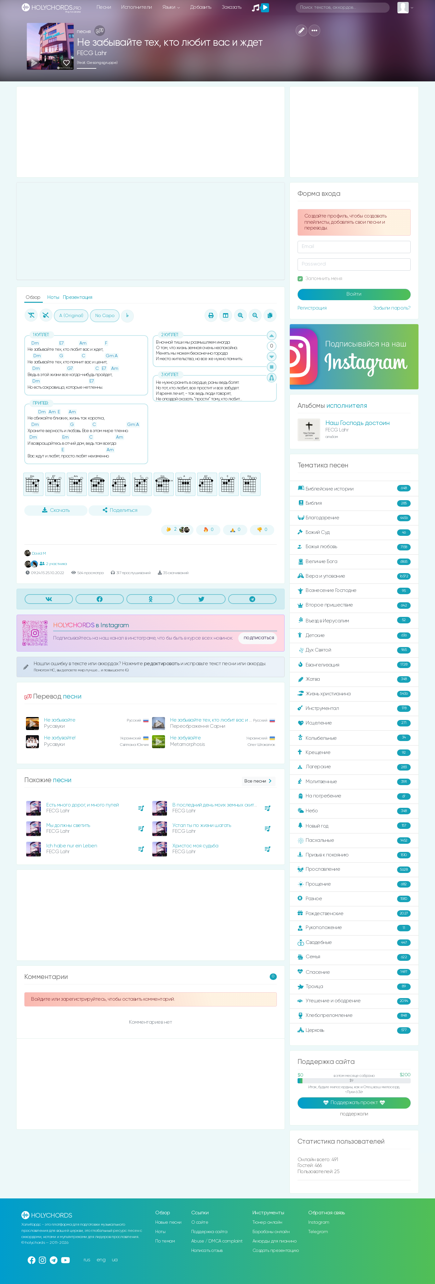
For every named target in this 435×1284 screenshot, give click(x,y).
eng (101, 1259)
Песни (104, 7)
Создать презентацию (276, 1250)
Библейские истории (354, 488)
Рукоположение (354, 928)
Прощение (354, 884)
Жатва (354, 679)
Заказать (231, 7)
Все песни (258, 781)
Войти (354, 294)
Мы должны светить (68, 825)
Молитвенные (354, 782)
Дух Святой (354, 650)
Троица (354, 987)
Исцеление (354, 723)
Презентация (77, 297)
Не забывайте (59, 720)
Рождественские (354, 913)
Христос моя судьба (195, 845)
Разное (354, 899)
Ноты (53, 297)
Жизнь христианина (354, 694)
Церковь (354, 1030)
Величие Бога (354, 562)
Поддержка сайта (209, 1232)
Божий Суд (354, 532)
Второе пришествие (354, 605)
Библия (354, 503)
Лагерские (354, 767)
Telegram (318, 1232)
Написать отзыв (207, 1250)
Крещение (354, 752)
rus (87, 1259)
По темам (165, 1241)
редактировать (162, 663)
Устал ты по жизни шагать (201, 825)
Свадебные (354, 942)
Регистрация (312, 308)
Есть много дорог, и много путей (82, 805)
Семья (354, 957)
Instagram (318, 1222)
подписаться (259, 638)
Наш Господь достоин (357, 423)
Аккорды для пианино (275, 1241)
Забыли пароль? (392, 308)
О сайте (199, 1222)
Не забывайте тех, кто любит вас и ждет (215, 720)
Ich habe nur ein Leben (71, 845)
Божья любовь (354, 547)
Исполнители (136, 7)
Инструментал (354, 708)
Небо (354, 811)
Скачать (56, 510)
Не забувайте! (60, 738)
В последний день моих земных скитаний (218, 805)
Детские (354, 635)
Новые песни (168, 1222)
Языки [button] (169, 7)
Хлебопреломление (354, 1016)
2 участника (53, 563)
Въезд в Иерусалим (354, 620)
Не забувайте (185, 738)
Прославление (354, 869)
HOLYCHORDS (73, 625)
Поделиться (120, 510)
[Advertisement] (151, 132)
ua (115, 1259)
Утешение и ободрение (354, 1001)
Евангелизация (354, 665)
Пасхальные (354, 840)
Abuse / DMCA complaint (217, 1241)
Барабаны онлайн (271, 1232)
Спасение (354, 972)
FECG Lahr (92, 53)
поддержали (354, 1114)
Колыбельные (354, 738)
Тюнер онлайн (267, 1222)
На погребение (354, 796)
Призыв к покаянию (354, 855)
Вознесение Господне (354, 591)
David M (35, 553)
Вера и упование (354, 576)
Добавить (200, 7)
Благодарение (354, 518)
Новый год (354, 825)
